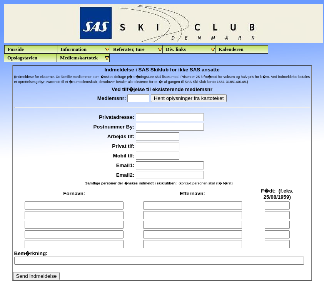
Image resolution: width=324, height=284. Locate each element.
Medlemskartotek (85, 58)
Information (85, 49)
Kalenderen (231, 49)
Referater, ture (138, 49)
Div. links (190, 49)
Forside (16, 49)
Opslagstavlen (22, 58)
